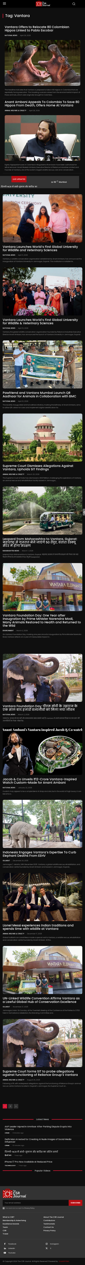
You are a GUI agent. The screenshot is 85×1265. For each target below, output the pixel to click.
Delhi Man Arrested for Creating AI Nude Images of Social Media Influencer (38, 1140)
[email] (36, 1203)
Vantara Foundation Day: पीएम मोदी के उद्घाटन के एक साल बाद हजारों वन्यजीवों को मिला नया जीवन (40, 708)
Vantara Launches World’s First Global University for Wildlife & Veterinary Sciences (40, 321)
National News (11, 35)
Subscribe (75, 1203)
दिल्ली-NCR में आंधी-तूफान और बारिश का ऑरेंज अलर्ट (31, 1151)
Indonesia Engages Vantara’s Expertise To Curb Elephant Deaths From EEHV (39, 854)
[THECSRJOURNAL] (43, 3)
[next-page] (16, 1106)
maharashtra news (11, 551)
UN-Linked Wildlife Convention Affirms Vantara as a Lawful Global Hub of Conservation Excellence (41, 1000)
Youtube (11, 1253)
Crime (7, 1133)
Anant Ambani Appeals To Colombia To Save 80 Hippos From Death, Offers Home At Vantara (42, 103)
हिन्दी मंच (8, 1155)
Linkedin (11, 1248)
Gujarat (6, 860)
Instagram (54, 1244)
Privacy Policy (29, 1208)
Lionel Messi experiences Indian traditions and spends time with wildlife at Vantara (38, 927)
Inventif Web (64, 1261)
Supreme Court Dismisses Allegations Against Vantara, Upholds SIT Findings (38, 467)
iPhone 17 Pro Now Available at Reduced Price (28, 1161)
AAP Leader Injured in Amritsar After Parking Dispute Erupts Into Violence (38, 1128)
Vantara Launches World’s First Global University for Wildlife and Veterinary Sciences (40, 248)
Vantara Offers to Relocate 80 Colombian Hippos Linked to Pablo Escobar (37, 28)
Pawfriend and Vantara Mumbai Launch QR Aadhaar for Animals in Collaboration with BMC (39, 394)
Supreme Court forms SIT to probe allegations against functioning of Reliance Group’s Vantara (40, 1073)
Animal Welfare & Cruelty (15, 110)
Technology (10, 1166)
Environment (8, 630)
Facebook (12, 1244)
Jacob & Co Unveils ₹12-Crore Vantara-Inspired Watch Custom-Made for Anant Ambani (40, 781)
